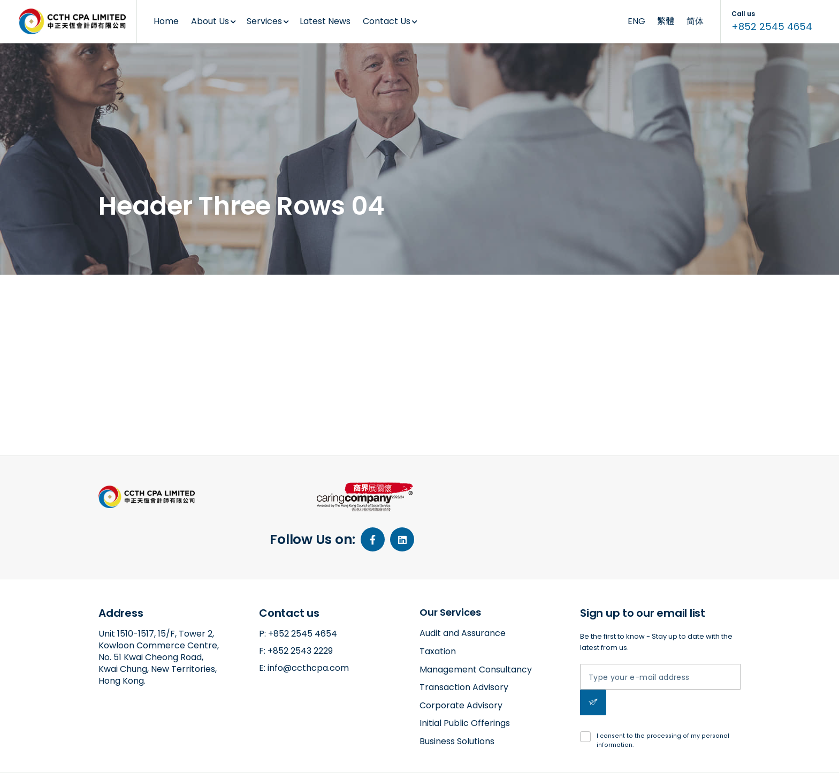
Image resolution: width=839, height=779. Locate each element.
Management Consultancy (476, 629)
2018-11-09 (153, 331)
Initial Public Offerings (465, 683)
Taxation (438, 611)
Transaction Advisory (464, 647)
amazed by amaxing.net (139, 761)
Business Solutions (457, 701)
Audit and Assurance (463, 593)
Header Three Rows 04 (168, 295)
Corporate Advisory (461, 665)
